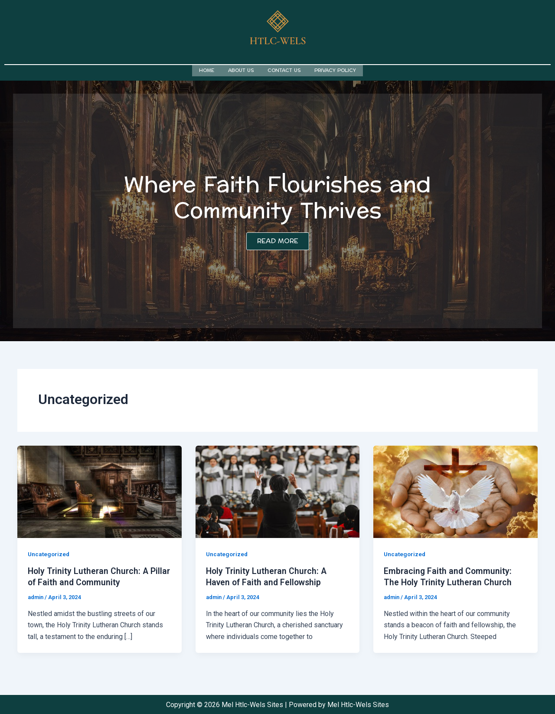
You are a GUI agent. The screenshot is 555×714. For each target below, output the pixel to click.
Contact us (284, 70)
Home (206, 70)
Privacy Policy (335, 70)
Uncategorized (49, 553)
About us (241, 70)
